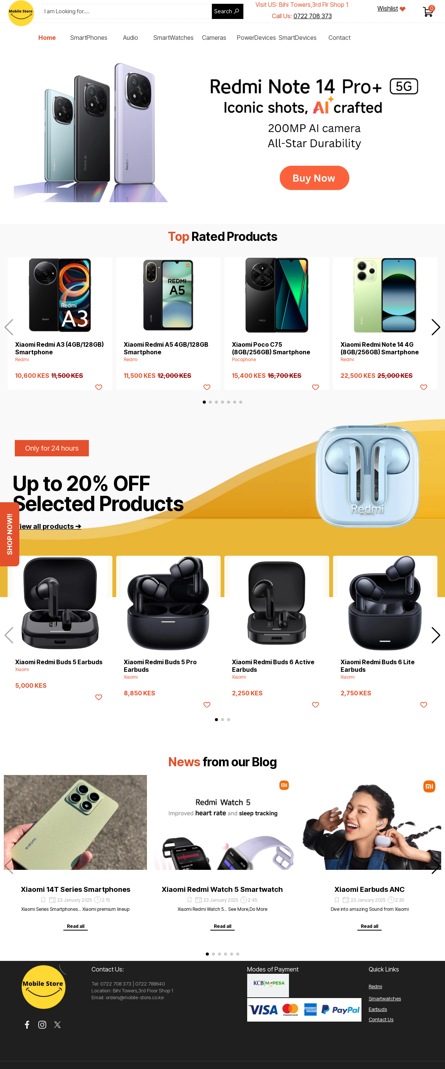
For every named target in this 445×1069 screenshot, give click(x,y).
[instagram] (42, 1024)
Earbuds (378, 1009)
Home (47, 37)
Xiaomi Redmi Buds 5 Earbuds (59, 662)
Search (223, 11)
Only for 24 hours (52, 448)
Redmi (375, 986)
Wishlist (387, 8)
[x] (57, 1024)
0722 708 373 (313, 16)
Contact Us (381, 1019)
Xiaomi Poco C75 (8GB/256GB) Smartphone (271, 348)
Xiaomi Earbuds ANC (370, 889)
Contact (339, 37)
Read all (75, 926)
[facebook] (27, 1024)
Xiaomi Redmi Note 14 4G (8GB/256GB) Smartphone (380, 348)
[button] (436, 327)
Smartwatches (385, 998)
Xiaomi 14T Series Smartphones (75, 889)
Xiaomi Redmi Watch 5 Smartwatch (222, 889)
